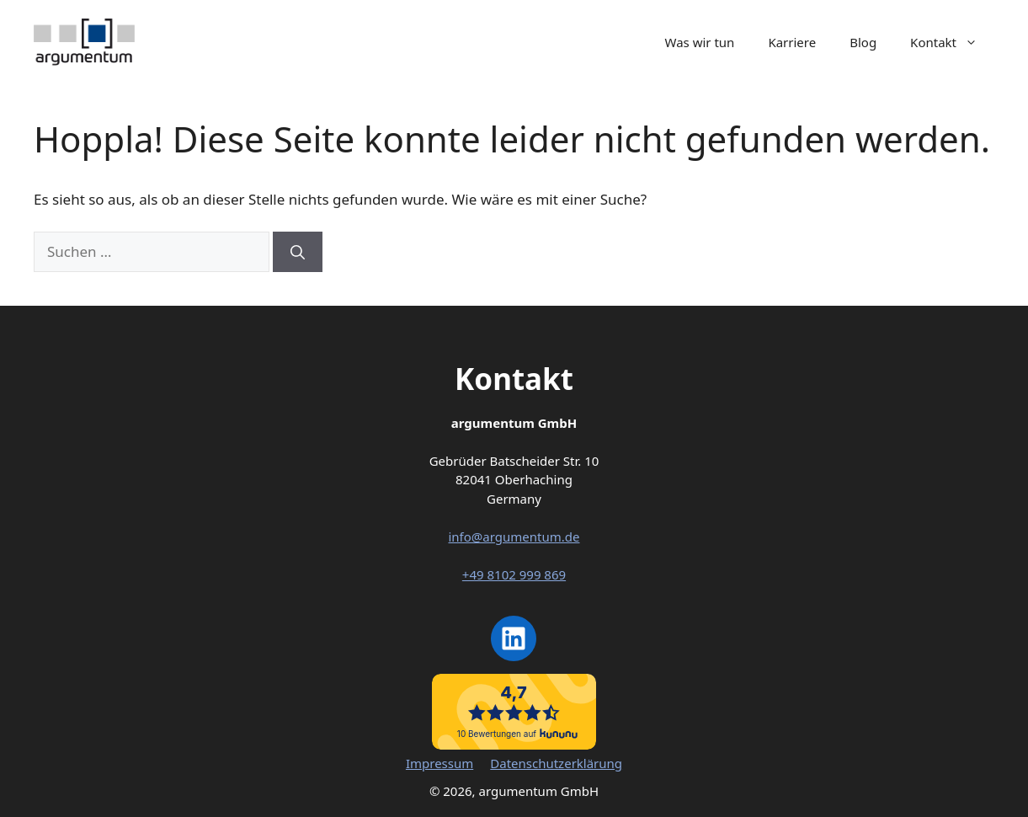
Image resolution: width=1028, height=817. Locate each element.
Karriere (792, 42)
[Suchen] (297, 252)
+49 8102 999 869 (514, 574)
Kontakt (952, 42)
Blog (863, 42)
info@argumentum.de (513, 536)
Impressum (439, 763)
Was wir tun (700, 42)
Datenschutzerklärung (556, 763)
